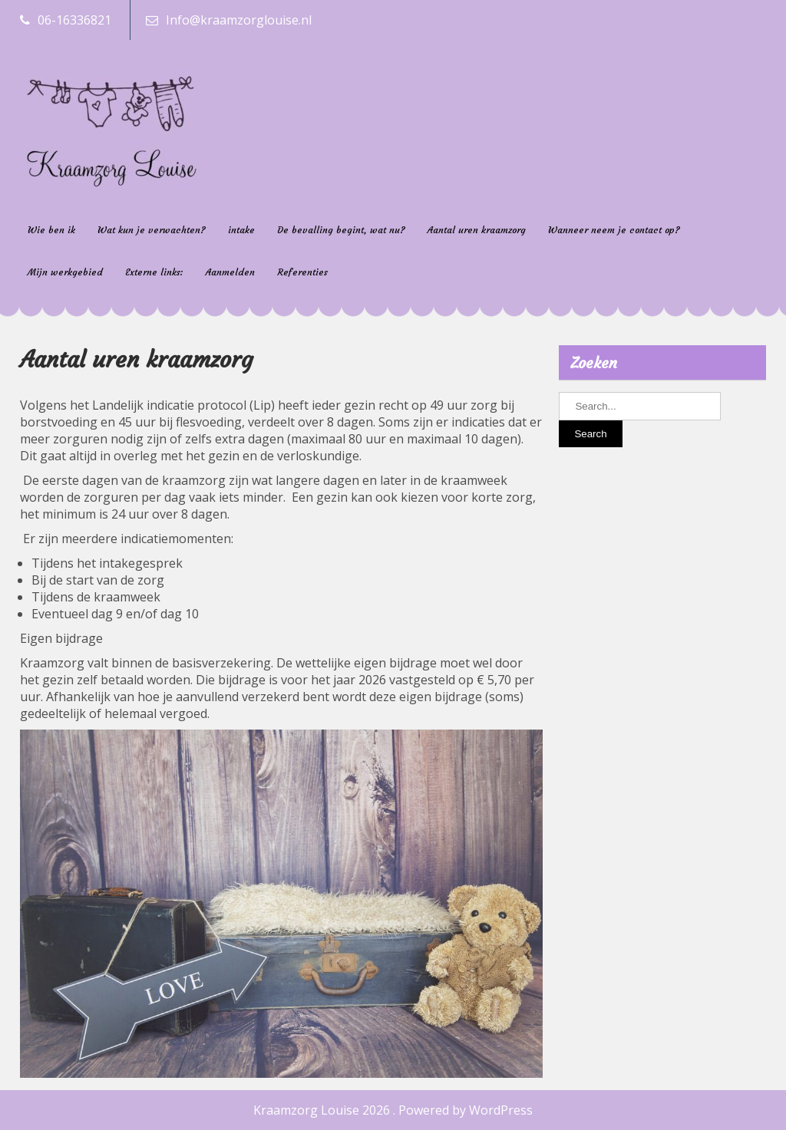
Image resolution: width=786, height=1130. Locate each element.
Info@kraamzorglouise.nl (239, 20)
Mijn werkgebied (65, 272)
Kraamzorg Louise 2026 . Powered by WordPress (393, 1110)
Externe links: (154, 272)
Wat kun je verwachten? (151, 230)
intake (241, 230)
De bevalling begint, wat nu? (341, 230)
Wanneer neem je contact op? (614, 230)
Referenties (302, 272)
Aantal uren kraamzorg (477, 230)
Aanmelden (230, 272)
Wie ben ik (51, 230)
